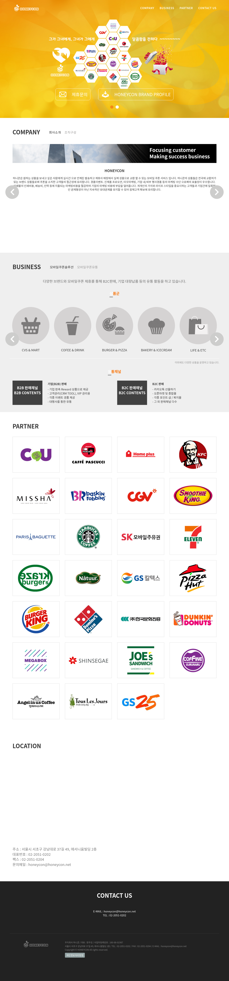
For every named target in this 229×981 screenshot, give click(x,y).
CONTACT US (207, 10)
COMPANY (147, 10)
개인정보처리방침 (75, 955)
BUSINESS (167, 10)
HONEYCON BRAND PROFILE (142, 94)
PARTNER (186, 10)
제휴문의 (79, 94)
